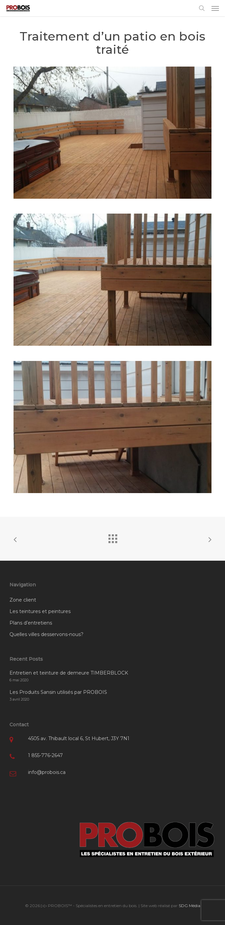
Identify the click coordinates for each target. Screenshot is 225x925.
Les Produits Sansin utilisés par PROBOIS (58, 692)
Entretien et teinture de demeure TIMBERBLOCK (68, 673)
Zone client (22, 600)
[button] (215, 8)
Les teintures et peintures (40, 611)
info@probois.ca (47, 772)
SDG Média (189, 905)
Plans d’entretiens (30, 623)
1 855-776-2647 (45, 755)
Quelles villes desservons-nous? (46, 634)
